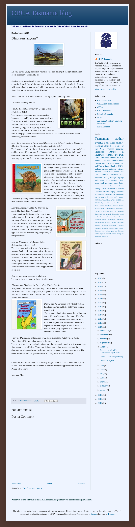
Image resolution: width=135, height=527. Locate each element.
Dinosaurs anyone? (107, 360)
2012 (100, 399)
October (103, 339)
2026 (100, 278)
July (102, 366)
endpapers (98, 228)
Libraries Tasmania (105, 114)
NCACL (100, 118)
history (121, 228)
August (103, 347)
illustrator (99, 151)
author (121, 160)
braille (104, 219)
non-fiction (108, 172)
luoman (94, 514)
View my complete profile (105, 89)
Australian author (108, 158)
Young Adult (99, 183)
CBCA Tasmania (105, 59)
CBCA (100, 107)
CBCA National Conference (106, 175)
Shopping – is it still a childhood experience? (110, 351)
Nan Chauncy (112, 160)
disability (120, 222)
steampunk (120, 234)
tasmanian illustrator (116, 189)
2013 (100, 395)
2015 (100, 323)
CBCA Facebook (104, 111)
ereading (105, 228)
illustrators (99, 178)
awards (105, 169)
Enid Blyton (120, 200)
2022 (100, 294)
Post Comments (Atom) (32, 488)
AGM (97, 200)
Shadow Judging (109, 192)
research (108, 234)
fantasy (110, 186)
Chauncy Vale (110, 200)
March (103, 382)
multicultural (119, 197)
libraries (110, 197)
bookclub (98, 219)
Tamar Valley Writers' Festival (112, 180)
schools (111, 163)
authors (98, 169)
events (99, 142)
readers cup (119, 172)
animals (108, 214)
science (121, 169)
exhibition (120, 194)
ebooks (103, 186)
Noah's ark (113, 211)
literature (98, 231)
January (103, 390)
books (116, 183)
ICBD (97, 203)
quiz (103, 234)
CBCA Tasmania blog (41, 13)
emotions (105, 225)
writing (106, 178)
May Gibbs (108, 206)
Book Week (109, 142)
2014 (100, 327)
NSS (122, 175)
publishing (98, 234)
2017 (100, 315)
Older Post (81, 484)
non (103, 231)
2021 (100, 299)
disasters (97, 225)
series (104, 189)
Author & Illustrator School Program (109, 153)
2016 (100, 319)
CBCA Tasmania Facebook (108, 104)
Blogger (111, 514)
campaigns (111, 219)
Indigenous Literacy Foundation (110, 203)
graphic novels (100, 197)
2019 (100, 307)
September (104, 343)
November (104, 335)
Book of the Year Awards (109, 147)
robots (114, 234)
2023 (100, 290)
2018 (100, 311)
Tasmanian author (109, 138)
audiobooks (109, 183)
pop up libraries (117, 231)
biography (115, 214)
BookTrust (102, 200)
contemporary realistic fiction (105, 222)
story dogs (98, 236)
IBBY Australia (103, 127)
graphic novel (113, 228)
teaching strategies (104, 146)
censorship (120, 219)
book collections (106, 217)
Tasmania (98, 172)
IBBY (97, 158)
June (102, 370)
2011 (100, 403)
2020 (100, 303)
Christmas (98, 192)
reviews (120, 142)
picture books (100, 160)
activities (102, 214)
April (102, 378)
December (104, 331)
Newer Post (17, 484)
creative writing (101, 163)
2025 (100, 282)
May (102, 374)
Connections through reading (111, 356)
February (104, 386)
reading (120, 149)
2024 (100, 286)
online (108, 231)
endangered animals (116, 225)
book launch (119, 217)
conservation (110, 194)
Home (49, 484)
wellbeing (105, 236)
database (112, 169)
